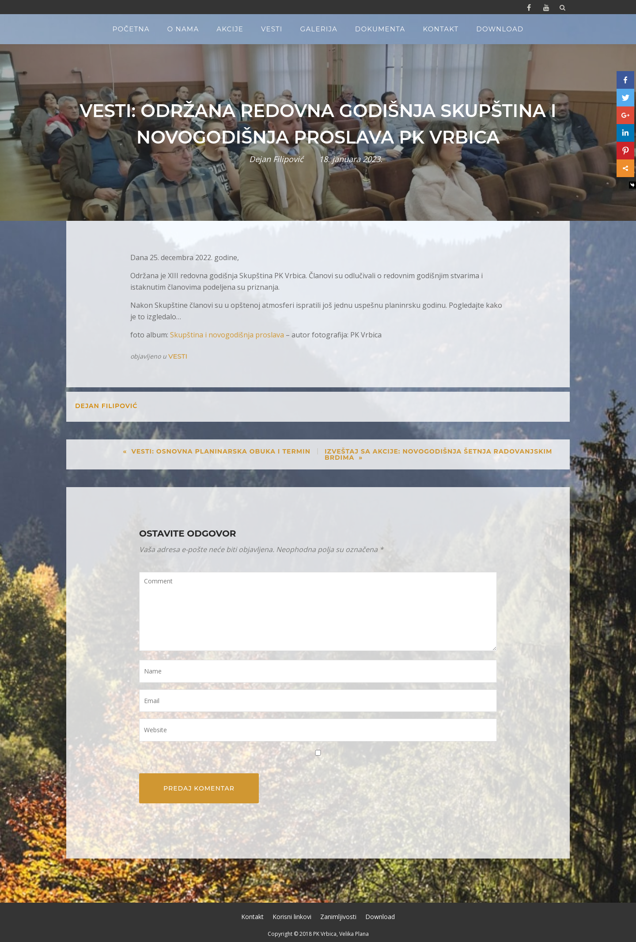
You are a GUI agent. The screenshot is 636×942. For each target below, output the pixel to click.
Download (499, 29)
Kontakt (440, 29)
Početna (131, 29)
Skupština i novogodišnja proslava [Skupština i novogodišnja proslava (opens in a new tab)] (227, 335)
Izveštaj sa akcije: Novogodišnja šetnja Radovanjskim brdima (438, 454)
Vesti (272, 29)
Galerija (318, 29)
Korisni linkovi (292, 916)
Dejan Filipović (276, 159)
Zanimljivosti (338, 916)
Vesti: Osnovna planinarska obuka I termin (220, 451)
